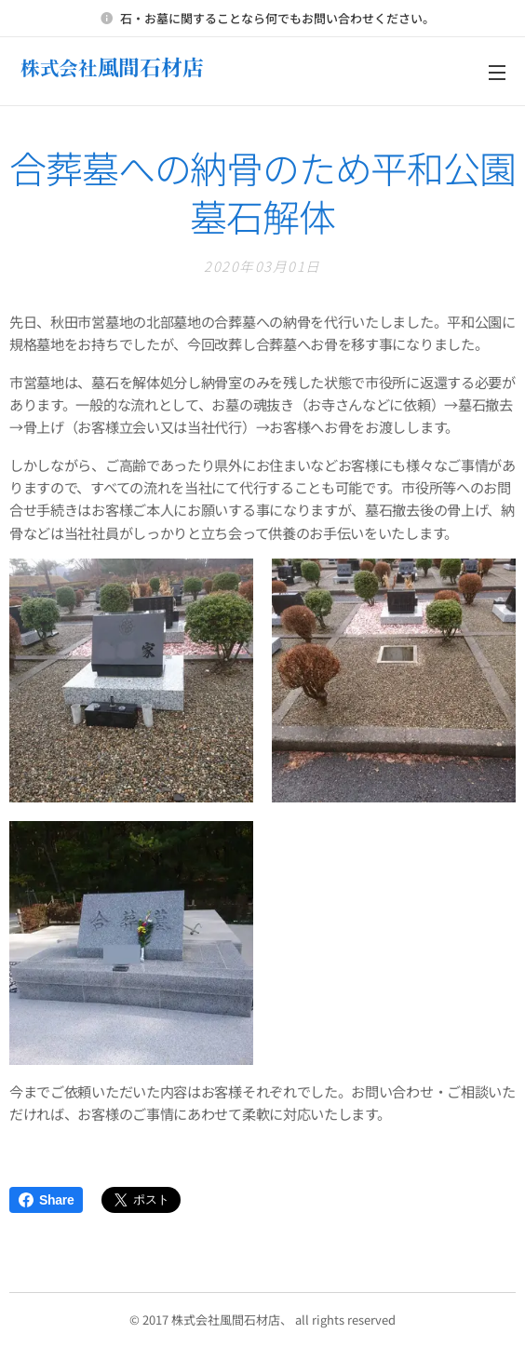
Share (46, 1199)
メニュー (497, 73)
